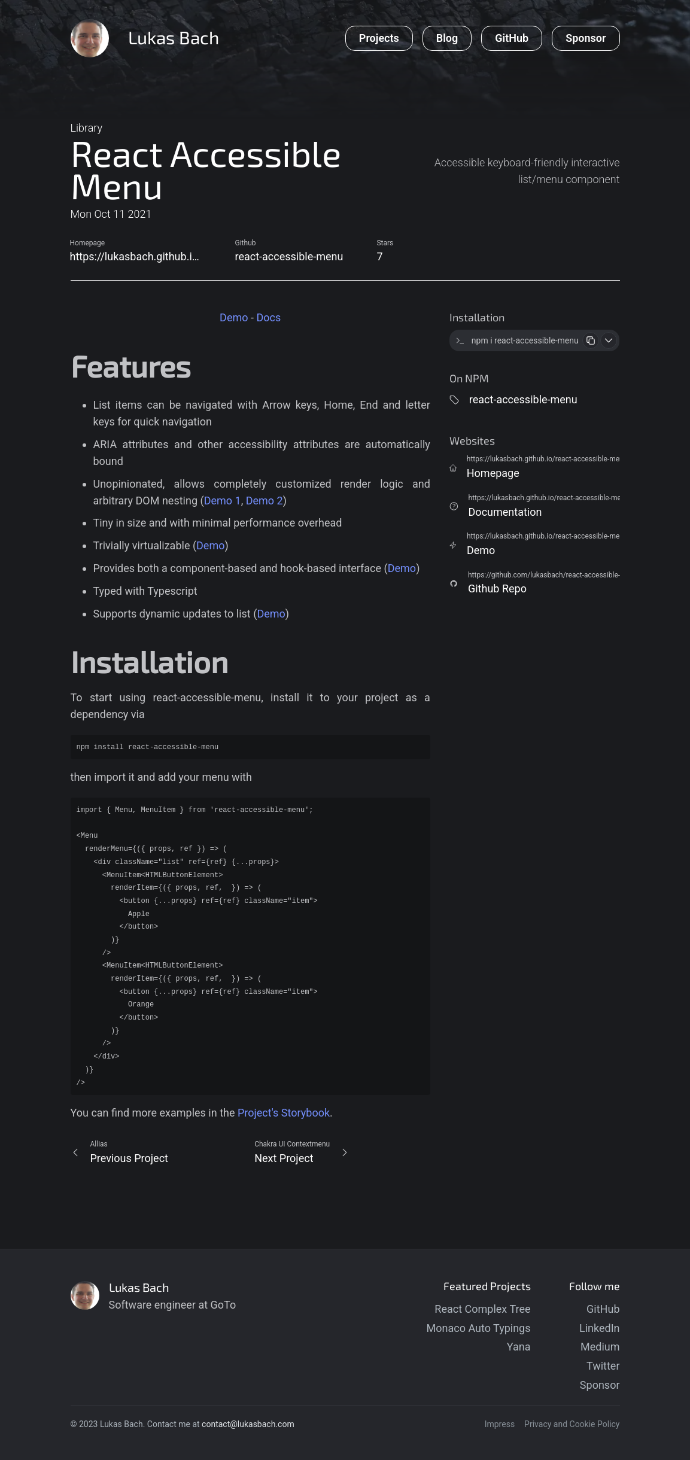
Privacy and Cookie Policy (571, 1424)
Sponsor (600, 1385)
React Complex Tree (482, 1309)
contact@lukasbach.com (248, 1424)
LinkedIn (599, 1328)
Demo (234, 317)
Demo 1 (222, 500)
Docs (268, 317)
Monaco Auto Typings (479, 1328)
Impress (500, 1424)
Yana (519, 1346)
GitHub (602, 1309)
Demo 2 (264, 500)
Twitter (603, 1365)
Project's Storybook (284, 1112)
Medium (600, 1346)
